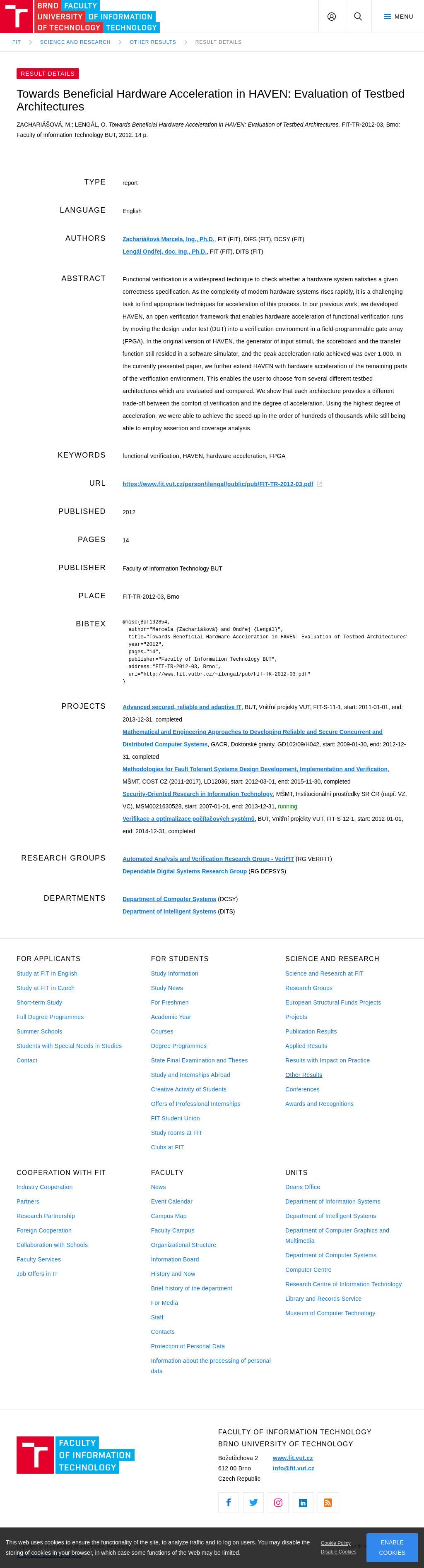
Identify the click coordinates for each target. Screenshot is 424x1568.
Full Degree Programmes (50, 1017)
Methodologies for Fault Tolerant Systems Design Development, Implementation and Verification (255, 769)
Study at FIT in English (47, 973)
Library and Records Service (323, 1298)
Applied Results (306, 1046)
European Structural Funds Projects (333, 1002)
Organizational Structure (184, 1245)
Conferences (302, 1089)
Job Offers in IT (37, 1274)
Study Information (174, 973)
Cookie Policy (336, 1543)
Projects (296, 1017)
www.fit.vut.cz (293, 1458)
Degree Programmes (179, 1046)
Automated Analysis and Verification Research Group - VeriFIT (208, 859)
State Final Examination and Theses (199, 1060)
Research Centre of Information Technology (343, 1284)
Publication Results (311, 1031)
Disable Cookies (339, 1552)
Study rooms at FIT (176, 1132)
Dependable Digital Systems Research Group (185, 871)
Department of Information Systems (332, 1201)
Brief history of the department (191, 1288)
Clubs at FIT (167, 1147)
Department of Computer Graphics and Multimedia (337, 1235)
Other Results (303, 1075)
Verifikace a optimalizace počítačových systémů (189, 818)
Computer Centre (308, 1269)
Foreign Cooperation (44, 1230)
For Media (164, 1302)
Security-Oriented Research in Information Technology (198, 794)
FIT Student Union (175, 1118)
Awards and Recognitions (319, 1103)
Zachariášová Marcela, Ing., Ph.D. (168, 239)
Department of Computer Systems (169, 899)
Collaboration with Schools (52, 1245)
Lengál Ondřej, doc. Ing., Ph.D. (165, 251)
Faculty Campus (173, 1230)
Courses (162, 1031)
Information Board (175, 1259)
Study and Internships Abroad (191, 1075)
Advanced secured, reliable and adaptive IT (182, 707)
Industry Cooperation (45, 1187)
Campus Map (169, 1216)
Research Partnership (46, 1216)
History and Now (173, 1274)
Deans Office (302, 1187)
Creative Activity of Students (188, 1089)
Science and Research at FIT (324, 973)
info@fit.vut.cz (293, 1468)
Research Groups (308, 988)
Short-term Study (39, 1002)
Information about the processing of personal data (211, 1365)
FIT (16, 42)
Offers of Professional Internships (196, 1103)
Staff (157, 1317)
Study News (167, 988)
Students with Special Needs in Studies (69, 1046)
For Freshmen (170, 1002)
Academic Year (171, 1017)
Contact (27, 1060)
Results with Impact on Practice (327, 1060)
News (158, 1187)
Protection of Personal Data (188, 1346)
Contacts (163, 1331)
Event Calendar (172, 1201)
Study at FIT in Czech (46, 988)
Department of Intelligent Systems (169, 911)
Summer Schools (40, 1031)
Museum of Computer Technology (330, 1313)
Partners (28, 1201)
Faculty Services (39, 1259)
